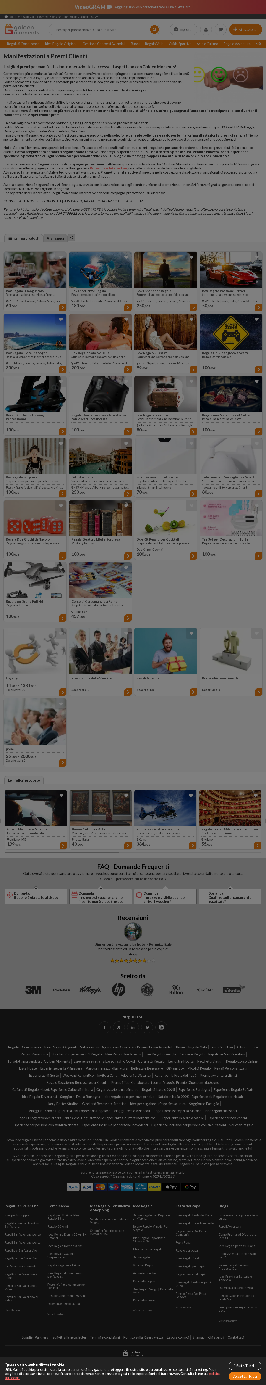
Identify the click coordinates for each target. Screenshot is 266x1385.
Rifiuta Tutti (243, 1366)
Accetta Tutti (245, 1376)
